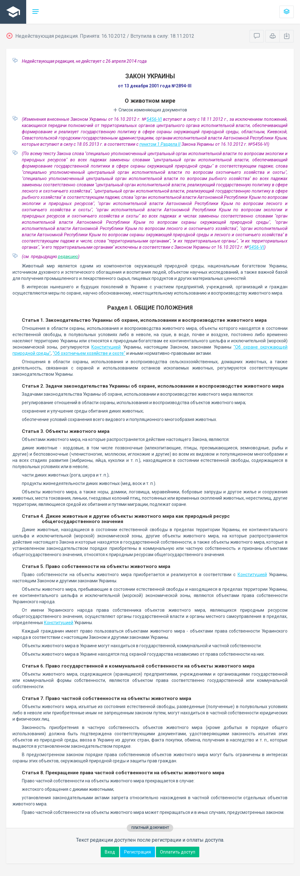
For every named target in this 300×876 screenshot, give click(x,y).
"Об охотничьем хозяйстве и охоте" (89, 353)
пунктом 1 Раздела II (160, 144)
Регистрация (137, 851)
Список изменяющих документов (150, 109)
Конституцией (106, 347)
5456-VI (154, 119)
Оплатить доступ (177, 851)
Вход (110, 851)
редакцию (68, 256)
